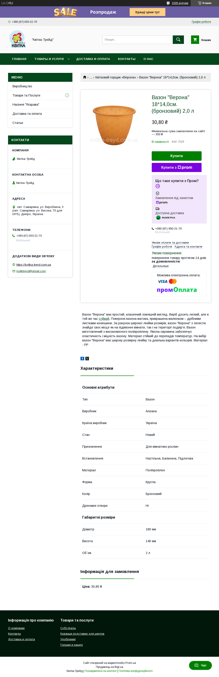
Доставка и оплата (93, 59)
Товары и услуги (49, 59)
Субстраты (68, 628)
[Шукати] (178, 39)
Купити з (176, 168)
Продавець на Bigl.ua (109, 667)
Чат (200, 665)
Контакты (126, 59)
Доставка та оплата (27, 113)
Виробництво (22, 86)
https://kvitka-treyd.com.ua (33, 264)
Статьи (18, 123)
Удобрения (68, 639)
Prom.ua (130, 663)
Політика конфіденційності (136, 671)
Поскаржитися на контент (101, 671)
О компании (16, 628)
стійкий (104, 318)
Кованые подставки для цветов (82, 633)
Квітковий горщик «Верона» (115, 77)
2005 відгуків (180, 3)
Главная (19, 59)
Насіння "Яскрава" (26, 104)
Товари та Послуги (26, 95)
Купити (177, 156)
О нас (148, 59)
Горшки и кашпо (71, 644)
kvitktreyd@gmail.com (31, 271)
